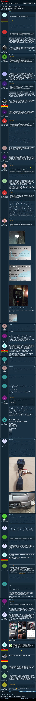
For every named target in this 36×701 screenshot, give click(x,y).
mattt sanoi (11, 397)
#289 (34, 682)
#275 (34, 439)
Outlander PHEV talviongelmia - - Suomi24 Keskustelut (21, 644)
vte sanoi (11, 192)
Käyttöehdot (22, 698)
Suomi (7, 698)
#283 (34, 599)
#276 (34, 514)
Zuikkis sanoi (11, 165)
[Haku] (35, 3)
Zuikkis (2, 9)
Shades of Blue (3, 698)
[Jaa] (32, 13)
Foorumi (6, 3)
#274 (34, 417)
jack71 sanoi (11, 56)
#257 (34, 98)
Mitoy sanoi (11, 565)
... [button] (6, 11)
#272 (34, 384)
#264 (34, 190)
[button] (13, 3)
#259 (34, 118)
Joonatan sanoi (12, 684)
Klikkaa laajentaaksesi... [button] (22, 173)
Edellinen (3, 11)
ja (13, 640)
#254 (34, 54)
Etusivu (2, 3)
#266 (34, 324)
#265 (34, 218)
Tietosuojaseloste (27, 698)
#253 (34, 45)
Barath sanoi (11, 83)
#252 (34, 30)
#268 (34, 343)
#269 (34, 357)
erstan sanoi (11, 601)
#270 (34, 366)
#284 (34, 612)
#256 (34, 81)
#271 (34, 375)
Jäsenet (15, 3)
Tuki (30, 698)
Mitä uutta (10, 3)
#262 (34, 163)
